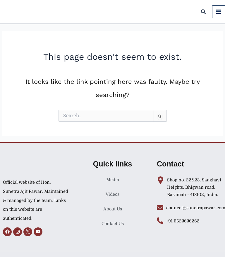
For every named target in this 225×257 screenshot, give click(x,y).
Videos (112, 194)
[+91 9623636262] (160, 220)
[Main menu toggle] (218, 11)
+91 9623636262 (183, 221)
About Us (112, 209)
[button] (203, 13)
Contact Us (113, 223)
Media (112, 179)
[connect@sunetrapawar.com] (160, 207)
